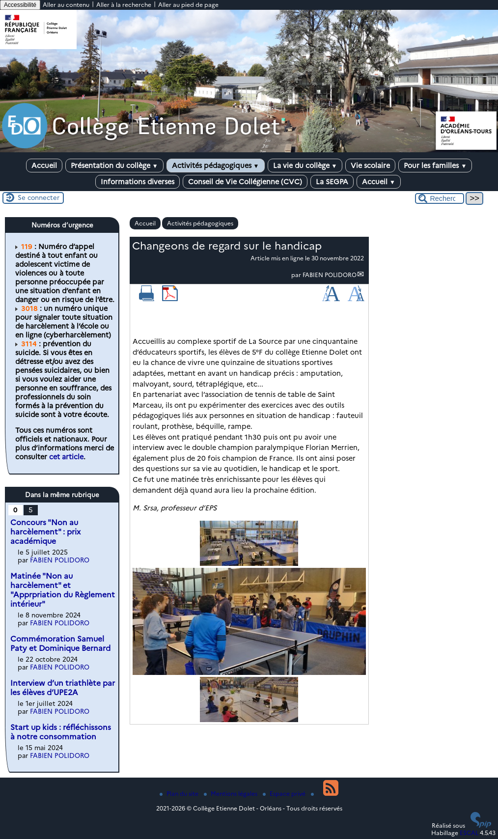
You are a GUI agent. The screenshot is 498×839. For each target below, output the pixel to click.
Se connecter (38, 197)
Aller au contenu (66, 4)
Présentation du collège (114, 165)
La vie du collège (305, 165)
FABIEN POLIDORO (330, 275)
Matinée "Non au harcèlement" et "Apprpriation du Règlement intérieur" (62, 590)
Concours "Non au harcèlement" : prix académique (45, 532)
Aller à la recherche (123, 4)
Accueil (44, 165)
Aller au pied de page (188, 4)
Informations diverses (137, 181)
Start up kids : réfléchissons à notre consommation (60, 732)
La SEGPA (332, 181)
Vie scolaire (370, 165)
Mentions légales (231, 793)
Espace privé (285, 793)
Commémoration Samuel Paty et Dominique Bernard (60, 643)
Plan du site (180, 793)
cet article (66, 456)
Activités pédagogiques (215, 165)
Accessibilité (20, 4)
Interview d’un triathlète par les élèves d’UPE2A (62, 687)
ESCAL (469, 833)
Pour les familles (435, 165)
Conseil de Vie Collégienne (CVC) (245, 181)
